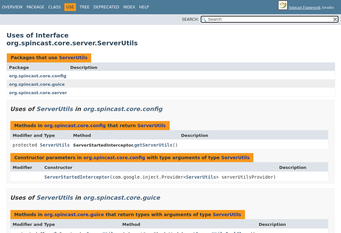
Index (129, 7)
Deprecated (106, 7)
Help (144, 7)
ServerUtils (73, 57)
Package (35, 7)
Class (54, 7)
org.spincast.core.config (37, 75)
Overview (12, 7)
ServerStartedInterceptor (77, 177)
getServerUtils (153, 145)
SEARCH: (190, 19)
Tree (85, 7)
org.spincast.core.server (38, 92)
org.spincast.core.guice (37, 84)
